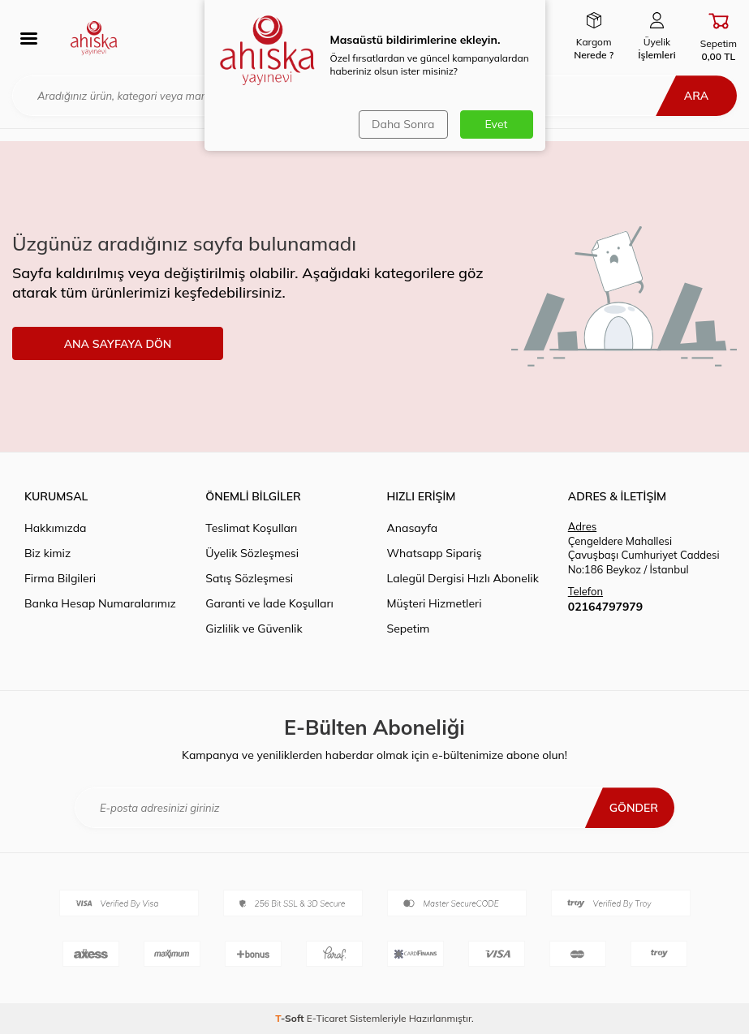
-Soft (291, 1018)
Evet (496, 124)
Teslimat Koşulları (251, 528)
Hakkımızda (55, 528)
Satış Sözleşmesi (249, 578)
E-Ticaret (327, 1018)
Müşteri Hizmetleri (434, 603)
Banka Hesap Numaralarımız (100, 603)
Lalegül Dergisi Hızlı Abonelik (463, 578)
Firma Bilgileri (60, 578)
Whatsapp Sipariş (434, 553)
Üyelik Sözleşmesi (252, 553)
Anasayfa (412, 528)
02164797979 (605, 606)
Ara (696, 95)
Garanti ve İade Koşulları (269, 603)
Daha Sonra (403, 124)
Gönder (633, 807)
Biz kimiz (47, 553)
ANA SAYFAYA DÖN (118, 344)
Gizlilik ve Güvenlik (253, 628)
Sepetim (408, 628)
